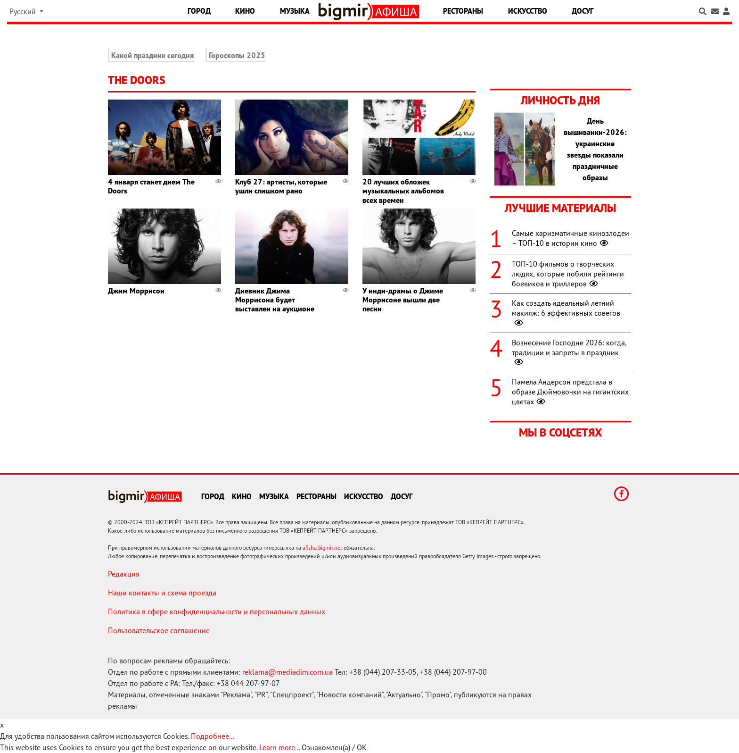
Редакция (124, 573)
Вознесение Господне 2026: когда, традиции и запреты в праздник (569, 352)
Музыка (295, 11)
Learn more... (279, 747)
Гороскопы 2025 (237, 55)
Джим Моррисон (136, 290)
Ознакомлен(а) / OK (334, 747)
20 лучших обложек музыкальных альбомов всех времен (403, 190)
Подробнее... (212, 736)
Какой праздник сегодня (152, 55)
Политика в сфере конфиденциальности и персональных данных (216, 611)
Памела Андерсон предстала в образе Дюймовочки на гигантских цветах (570, 391)
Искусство (527, 11)
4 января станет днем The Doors (151, 186)
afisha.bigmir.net (322, 547)
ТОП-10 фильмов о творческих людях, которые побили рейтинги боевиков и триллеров (568, 273)
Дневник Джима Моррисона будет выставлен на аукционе (274, 299)
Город (199, 11)
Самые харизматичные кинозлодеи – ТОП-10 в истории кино (570, 238)
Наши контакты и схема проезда (162, 592)
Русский (23, 11)
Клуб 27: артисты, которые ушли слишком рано (281, 186)
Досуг (582, 11)
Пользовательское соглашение (159, 630)
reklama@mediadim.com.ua (287, 672)
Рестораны (463, 11)
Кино (245, 11)
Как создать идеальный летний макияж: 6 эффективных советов (566, 312)
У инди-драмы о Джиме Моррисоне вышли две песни (402, 299)
